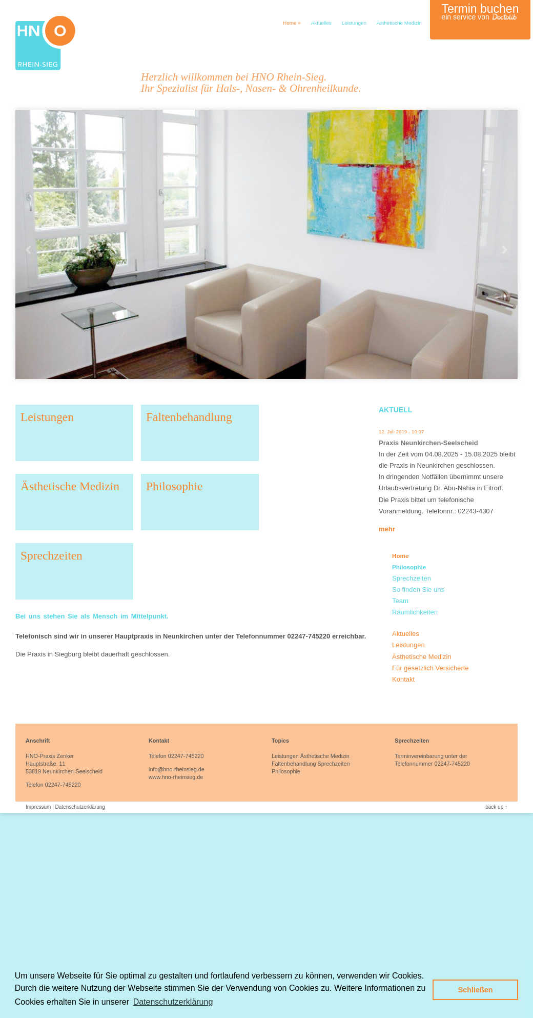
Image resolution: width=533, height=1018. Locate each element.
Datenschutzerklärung (80, 807)
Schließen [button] (475, 990)
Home (292, 23)
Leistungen (354, 23)
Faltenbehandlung (189, 417)
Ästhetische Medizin (399, 23)
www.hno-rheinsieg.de (176, 777)
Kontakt (403, 679)
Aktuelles (321, 23)
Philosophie (174, 486)
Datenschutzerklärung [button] (173, 1001)
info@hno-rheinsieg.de (176, 769)
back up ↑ (496, 807)
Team (400, 601)
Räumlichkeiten (415, 612)
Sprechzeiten (51, 555)
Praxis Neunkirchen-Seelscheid (428, 443)
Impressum (38, 807)
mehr (387, 529)
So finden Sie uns (418, 589)
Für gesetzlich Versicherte (430, 668)
